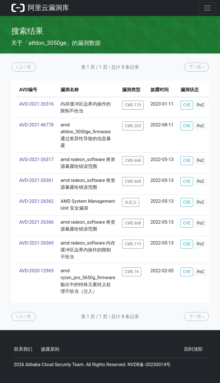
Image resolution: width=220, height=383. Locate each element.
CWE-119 (133, 105)
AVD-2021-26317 (36, 159)
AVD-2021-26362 (36, 201)
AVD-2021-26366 (36, 222)
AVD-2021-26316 (36, 104)
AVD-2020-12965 (36, 270)
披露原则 (50, 349)
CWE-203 (133, 126)
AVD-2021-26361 (36, 180)
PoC (200, 105)
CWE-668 (133, 160)
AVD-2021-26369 (36, 243)
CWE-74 (132, 271)
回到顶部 (193, 349)
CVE (186, 105)
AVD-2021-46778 (36, 125)
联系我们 (23, 349)
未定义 (131, 202)
